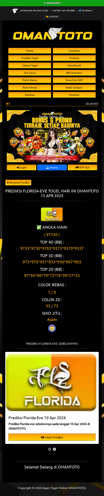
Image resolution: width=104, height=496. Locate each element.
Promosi (74, 58)
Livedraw (74, 50)
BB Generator (74, 72)
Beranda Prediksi (18, 182)
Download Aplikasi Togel (31, 10)
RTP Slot (82, 167)
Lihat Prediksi (52, 437)
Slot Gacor (30, 72)
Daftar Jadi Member (64, 10)
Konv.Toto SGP (74, 80)
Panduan (74, 94)
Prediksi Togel (29, 58)
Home (29, 50)
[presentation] (49, 449)
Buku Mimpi (30, 87)
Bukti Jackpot (74, 87)
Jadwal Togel (30, 65)
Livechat (52, 16)
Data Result (74, 65)
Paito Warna (30, 80)
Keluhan (30, 94)
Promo (52, 167)
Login (21, 167)
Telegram (85, 10)
